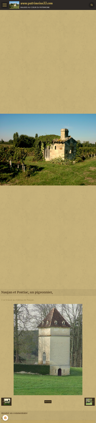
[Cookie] (5, 418)
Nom (3, 418)
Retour (48, 402)
